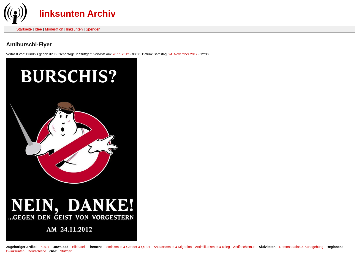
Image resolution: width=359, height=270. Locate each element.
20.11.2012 (121, 54)
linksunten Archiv (77, 13)
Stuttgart (66, 251)
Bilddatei (78, 247)
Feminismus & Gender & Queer (127, 247)
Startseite (24, 29)
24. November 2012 (183, 54)
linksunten (74, 29)
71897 (44, 247)
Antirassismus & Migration (173, 247)
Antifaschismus (244, 247)
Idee (38, 29)
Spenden (93, 29)
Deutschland (37, 251)
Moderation (54, 29)
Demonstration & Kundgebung (301, 247)
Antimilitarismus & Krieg (212, 247)
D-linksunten (15, 251)
